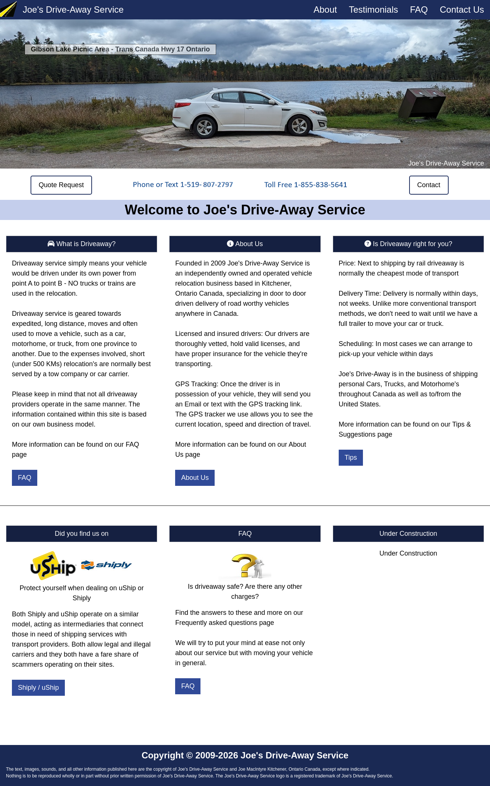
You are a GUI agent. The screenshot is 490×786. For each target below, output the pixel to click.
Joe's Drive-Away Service (73, 9)
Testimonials (373, 9)
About (325, 9)
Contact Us (462, 9)
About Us (195, 477)
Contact (428, 185)
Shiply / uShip (38, 687)
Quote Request (61, 185)
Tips (351, 457)
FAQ (419, 9)
